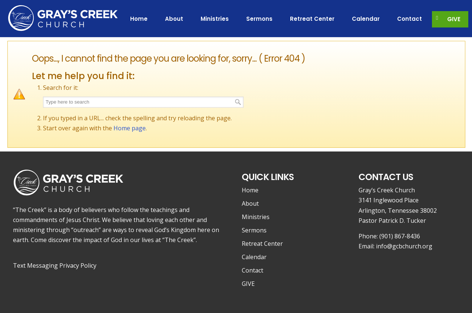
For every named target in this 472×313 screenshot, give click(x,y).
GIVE (248, 284)
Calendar (254, 257)
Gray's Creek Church (63, 18)
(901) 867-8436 (399, 236)
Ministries (256, 217)
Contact (252, 270)
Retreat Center (262, 244)
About (250, 203)
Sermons (254, 230)
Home (250, 190)
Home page (129, 128)
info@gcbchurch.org (404, 246)
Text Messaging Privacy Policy (54, 265)
